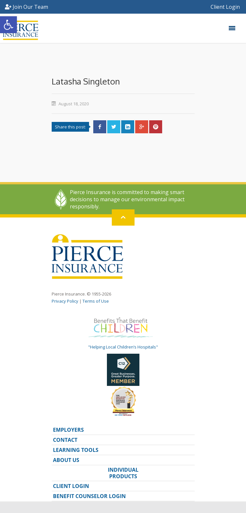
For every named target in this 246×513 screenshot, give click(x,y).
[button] (8, 24)
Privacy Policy (65, 301)
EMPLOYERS (68, 429)
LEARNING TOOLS (75, 450)
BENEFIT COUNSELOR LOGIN (89, 496)
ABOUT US (66, 460)
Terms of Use (96, 301)
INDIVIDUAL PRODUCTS (123, 473)
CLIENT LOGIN (71, 486)
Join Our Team (26, 6)
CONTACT (65, 439)
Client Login (226, 6)
